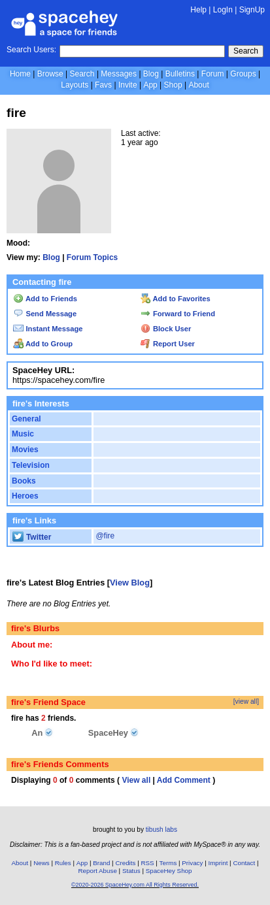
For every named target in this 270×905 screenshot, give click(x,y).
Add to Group (43, 344)
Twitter (31, 537)
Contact (244, 862)
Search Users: (31, 49)
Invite (127, 85)
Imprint (218, 862)
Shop (173, 85)
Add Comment (184, 780)
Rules (63, 862)
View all (136, 780)
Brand (101, 862)
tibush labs (161, 829)
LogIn (223, 9)
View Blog (130, 582)
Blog (151, 73)
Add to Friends (45, 299)
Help (198, 9)
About (198, 85)
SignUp (252, 9)
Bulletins (180, 73)
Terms (168, 862)
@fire (104, 535)
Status (131, 870)
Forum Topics (92, 257)
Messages (119, 73)
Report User (168, 344)
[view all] (246, 701)
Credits (125, 862)
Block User (166, 329)
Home (20, 73)
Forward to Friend (178, 314)
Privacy (192, 862)
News (41, 862)
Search (245, 51)
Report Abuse (97, 870)
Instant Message (47, 329)
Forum (212, 73)
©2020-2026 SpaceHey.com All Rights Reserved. (135, 884)
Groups (243, 73)
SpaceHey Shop (169, 870)
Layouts (74, 85)
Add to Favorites (176, 299)
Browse (50, 73)
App (150, 85)
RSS (147, 862)
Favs (103, 85)
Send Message (44, 314)
